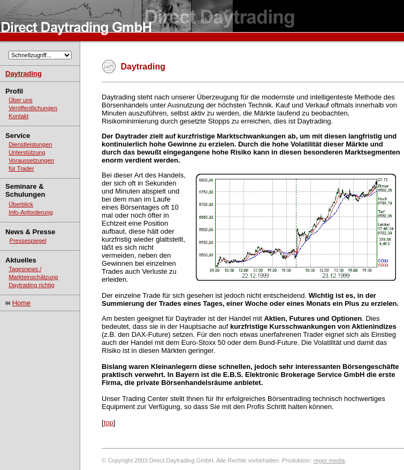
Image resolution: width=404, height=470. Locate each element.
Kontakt (18, 116)
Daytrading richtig (32, 285)
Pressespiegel (28, 240)
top (108, 423)
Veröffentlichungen (33, 108)
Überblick (21, 204)
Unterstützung (27, 152)
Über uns (21, 100)
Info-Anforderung (31, 212)
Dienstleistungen (30, 144)
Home (21, 303)
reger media (329, 460)
